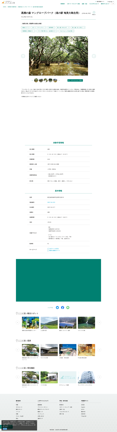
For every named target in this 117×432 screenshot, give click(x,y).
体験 (17, 414)
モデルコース (19, 407)
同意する (5, 428)
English (83, 407)
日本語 (82, 404)
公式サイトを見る (53, 248)
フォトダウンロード (64, 411)
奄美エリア (25, 27)
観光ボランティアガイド (43, 409)
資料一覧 (61, 414)
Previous (23, 56)
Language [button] (110, 1)
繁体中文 (83, 411)
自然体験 (51, 27)
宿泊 (17, 418)
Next (94, 56)
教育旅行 (61, 404)
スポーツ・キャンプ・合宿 (65, 407)
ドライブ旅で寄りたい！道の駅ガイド (46, 31)
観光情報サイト (100, 1)
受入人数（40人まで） (62, 27)
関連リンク (40, 411)
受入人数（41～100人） (77, 27)
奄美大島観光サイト (53, 250)
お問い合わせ (41, 416)
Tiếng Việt (83, 416)
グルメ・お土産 (19, 416)
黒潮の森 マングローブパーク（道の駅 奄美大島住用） (31, 7)
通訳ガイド (40, 418)
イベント (18, 411)
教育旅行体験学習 (12, 7)
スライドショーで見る (76, 80)
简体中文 (83, 414)
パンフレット (41, 414)
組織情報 (40, 404)
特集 (17, 404)
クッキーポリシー (28, 425)
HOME (4, 7)
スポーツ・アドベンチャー (38, 27)
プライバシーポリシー (43, 407)
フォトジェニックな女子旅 (66, 31)
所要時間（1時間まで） (27, 31)
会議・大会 (62, 409)
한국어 (82, 409)
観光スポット (19, 409)
